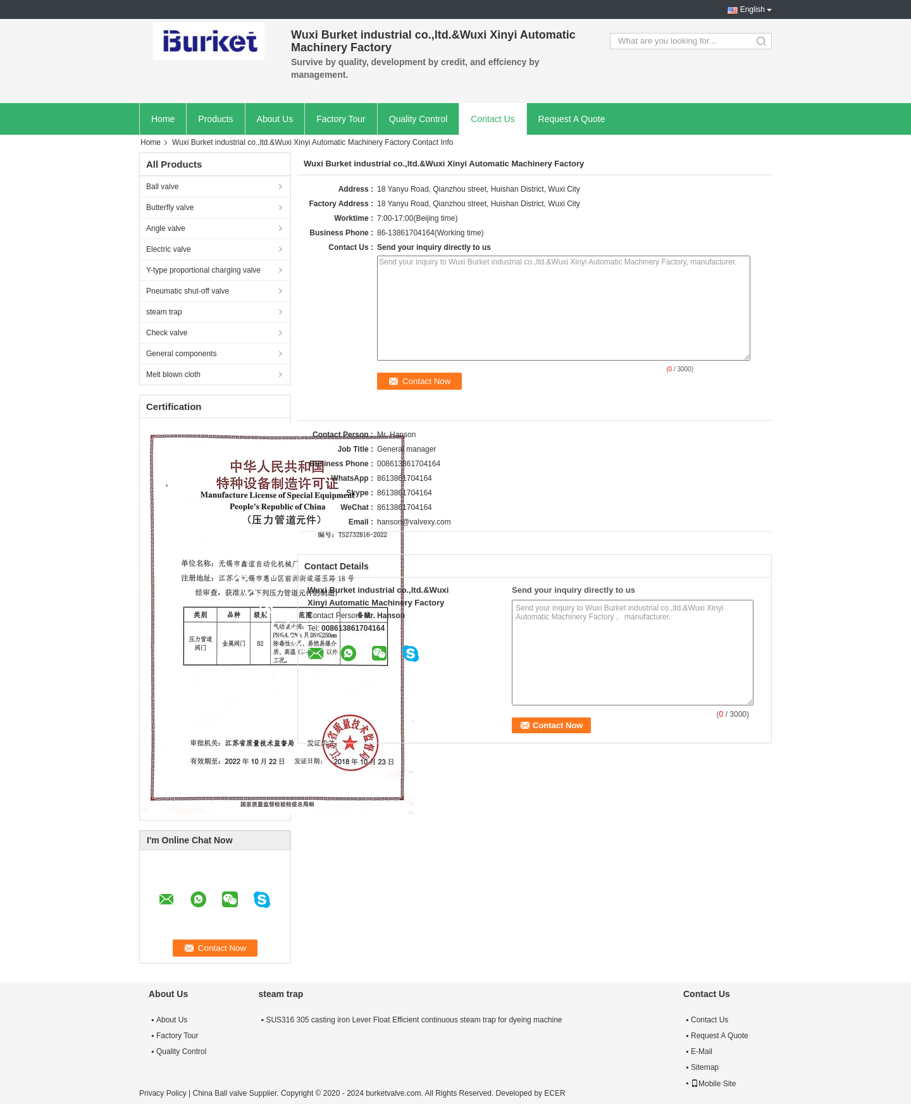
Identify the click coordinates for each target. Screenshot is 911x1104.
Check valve (166, 332)
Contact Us (492, 119)
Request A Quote (571, 119)
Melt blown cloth (173, 374)
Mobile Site (713, 1083)
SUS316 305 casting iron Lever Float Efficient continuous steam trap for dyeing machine (414, 1019)
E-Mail (701, 1051)
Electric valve (168, 249)
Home (163, 119)
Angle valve (165, 228)
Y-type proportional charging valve (203, 270)
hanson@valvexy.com (414, 522)
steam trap (164, 311)
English (752, 9)
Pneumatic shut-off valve (187, 291)
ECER (554, 1093)
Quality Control (418, 119)
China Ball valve (219, 1093)
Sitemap (705, 1067)
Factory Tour (341, 119)
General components (181, 353)
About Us (275, 119)
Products (215, 119)
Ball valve (162, 186)
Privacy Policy (163, 1093)
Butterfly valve (170, 207)
